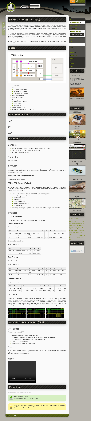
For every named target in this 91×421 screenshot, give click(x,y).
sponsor (73, 237)
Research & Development (77, 61)
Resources (73, 52)
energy (71, 221)
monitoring (71, 228)
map (82, 227)
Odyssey (72, 38)
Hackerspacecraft (75, 31)
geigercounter (74, 223)
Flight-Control (73, 28)
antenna (77, 218)
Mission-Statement (75, 25)
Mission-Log (73, 55)
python (74, 232)
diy (76, 220)
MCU (71, 47)
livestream (77, 227)
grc (73, 225)
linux (72, 227)
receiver (75, 234)
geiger (70, 223)
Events (72, 58)
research (81, 234)
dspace (79, 220)
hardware (80, 225)
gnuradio (70, 225)
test (76, 237)
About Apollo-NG (75, 22)
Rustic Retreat (78, 100)
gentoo (78, 223)
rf (84, 234)
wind (81, 237)
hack (75, 225)
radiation (78, 232)
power (82, 230)
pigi (80, 230)
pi (77, 228)
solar (70, 237)
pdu (15, 415)
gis (83, 223)
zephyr (70, 239)
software (82, 235)
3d (69, 218)
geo (81, 223)
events (75, 221)
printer (70, 232)
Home (71, 20)
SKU (71, 41)
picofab (71, 230)
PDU (71, 44)
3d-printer (73, 218)
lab (70, 227)
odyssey (74, 228)
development (72, 220)
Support (72, 63)
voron (78, 237)
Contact (72, 66)
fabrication (79, 221)
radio (81, 232)
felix (83, 221)
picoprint (76, 230)
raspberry (71, 234)
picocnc (80, 228)
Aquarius (72, 49)
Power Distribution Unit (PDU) (77, 34)
